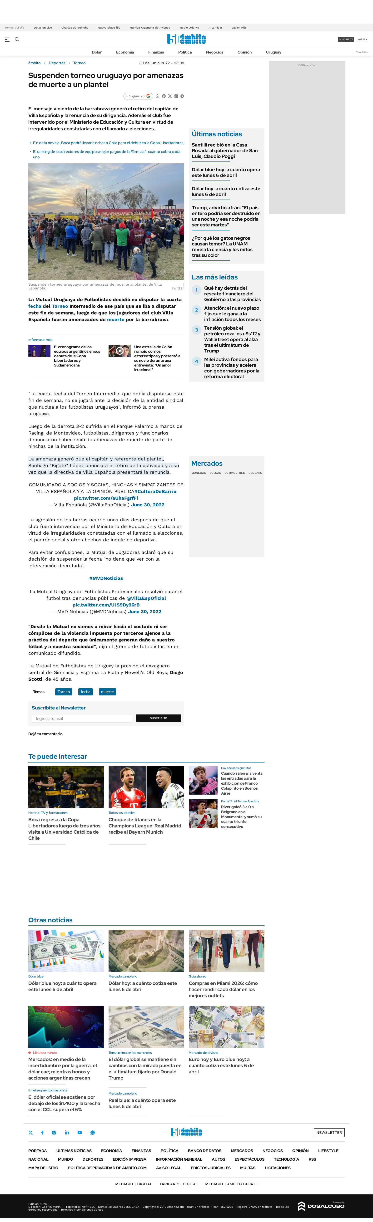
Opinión (245, 52)
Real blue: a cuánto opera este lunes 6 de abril (142, 1103)
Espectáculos (249, 1159)
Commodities (234, 472)
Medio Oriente (189, 27)
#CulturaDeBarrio (155, 491)
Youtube (79, 1132)
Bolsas (215, 472)
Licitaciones (278, 1167)
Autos (218, 1159)
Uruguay (273, 52)
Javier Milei (239, 27)
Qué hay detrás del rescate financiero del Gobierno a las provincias (232, 294)
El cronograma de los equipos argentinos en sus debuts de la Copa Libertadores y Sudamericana (77, 356)
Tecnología (286, 1159)
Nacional (38, 1159)
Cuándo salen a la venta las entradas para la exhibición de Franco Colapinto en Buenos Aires (242, 783)
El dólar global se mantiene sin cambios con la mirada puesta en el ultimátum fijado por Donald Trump (145, 1068)
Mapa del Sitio (43, 1167)
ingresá (362, 39)
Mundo (65, 1159)
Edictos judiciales (211, 1167)
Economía (125, 52)
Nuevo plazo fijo (109, 27)
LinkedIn (67, 1132)
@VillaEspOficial (146, 598)
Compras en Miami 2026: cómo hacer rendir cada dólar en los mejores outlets (223, 989)
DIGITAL (133, 1184)
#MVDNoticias (106, 578)
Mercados (242, 1150)
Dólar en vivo (43, 27)
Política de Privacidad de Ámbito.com (107, 1167)
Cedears (255, 472)
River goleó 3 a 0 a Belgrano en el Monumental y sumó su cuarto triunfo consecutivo (241, 816)
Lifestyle (328, 1150)
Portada (37, 1150)
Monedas (198, 472)
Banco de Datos (204, 1150)
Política (185, 52)
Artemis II (215, 27)
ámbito (34, 63)
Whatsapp (92, 1132)
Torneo (79, 63)
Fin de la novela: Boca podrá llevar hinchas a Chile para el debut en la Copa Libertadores (108, 142)
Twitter (30, 1132)
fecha (34, 306)
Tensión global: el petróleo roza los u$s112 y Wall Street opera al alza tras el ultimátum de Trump (232, 339)
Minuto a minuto (45, 1053)
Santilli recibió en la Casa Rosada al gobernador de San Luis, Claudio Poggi (225, 150)
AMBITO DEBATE (231, 1184)
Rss (312, 1159)
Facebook (42, 1132)
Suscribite (158, 718)
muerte (115, 319)
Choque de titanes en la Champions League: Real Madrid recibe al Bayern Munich (145, 825)
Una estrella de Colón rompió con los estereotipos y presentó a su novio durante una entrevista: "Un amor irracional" (157, 358)
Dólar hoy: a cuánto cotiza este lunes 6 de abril (226, 191)
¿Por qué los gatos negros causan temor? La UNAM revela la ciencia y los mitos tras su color (222, 246)
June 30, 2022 (147, 505)
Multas (247, 1167)
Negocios (214, 52)
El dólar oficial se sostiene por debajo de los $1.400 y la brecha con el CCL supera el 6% (64, 1103)
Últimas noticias (74, 1150)
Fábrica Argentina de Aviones (150, 27)
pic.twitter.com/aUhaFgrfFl (106, 498)
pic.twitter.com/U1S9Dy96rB (106, 605)
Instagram (54, 1132)
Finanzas (156, 52)
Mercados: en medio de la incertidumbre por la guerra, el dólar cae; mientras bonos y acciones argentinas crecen (62, 1068)
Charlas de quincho (74, 27)
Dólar (97, 52)
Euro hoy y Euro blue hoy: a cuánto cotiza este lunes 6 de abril (221, 1065)
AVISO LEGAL (168, 1167)
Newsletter (362, 52)
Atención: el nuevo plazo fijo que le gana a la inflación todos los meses (232, 314)
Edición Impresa (129, 1159)
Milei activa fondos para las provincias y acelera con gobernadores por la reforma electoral (231, 368)
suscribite (346, 39)
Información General (179, 1159)
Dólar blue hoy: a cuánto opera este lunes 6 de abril (226, 172)
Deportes (57, 63)
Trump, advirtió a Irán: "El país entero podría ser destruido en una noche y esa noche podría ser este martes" (226, 216)
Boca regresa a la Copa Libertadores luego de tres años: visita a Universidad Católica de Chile (65, 828)
